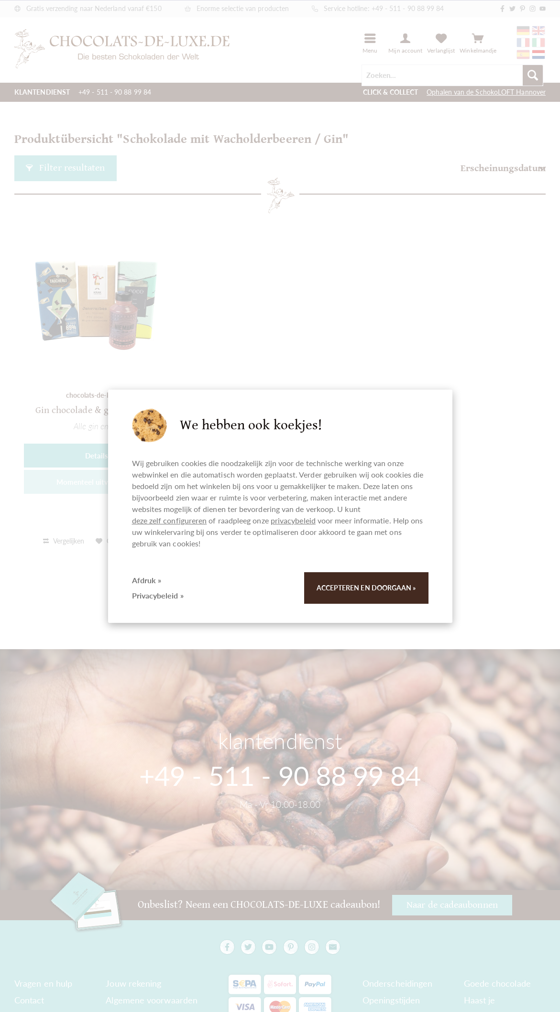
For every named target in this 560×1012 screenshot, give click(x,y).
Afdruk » (147, 580)
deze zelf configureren (169, 520)
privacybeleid (293, 520)
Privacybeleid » (158, 595)
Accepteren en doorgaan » (366, 588)
